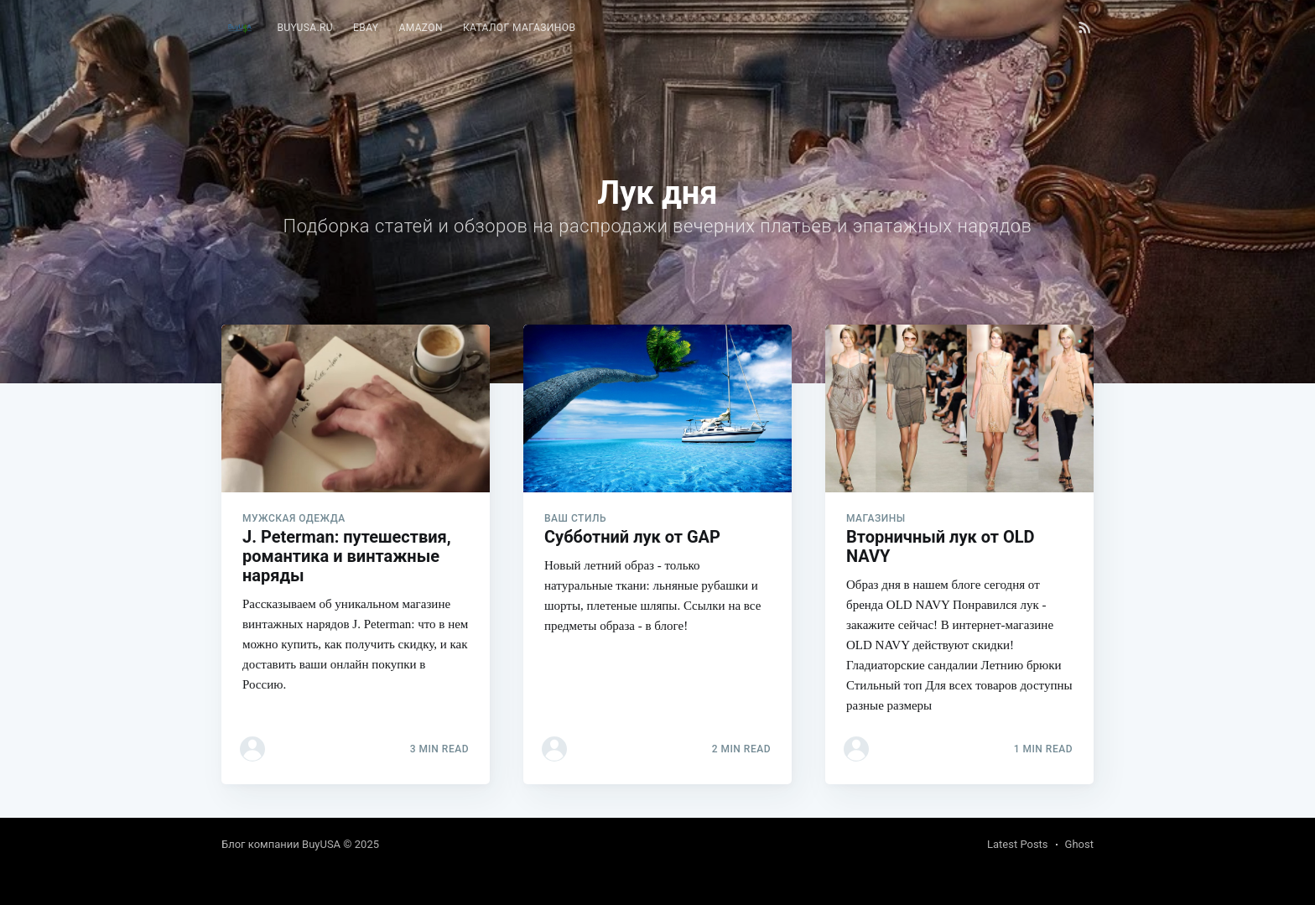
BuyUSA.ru (305, 28)
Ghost (1079, 844)
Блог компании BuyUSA (280, 844)
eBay (365, 28)
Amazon (420, 28)
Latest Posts (1017, 844)
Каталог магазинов (519, 28)
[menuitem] (305, 28)
